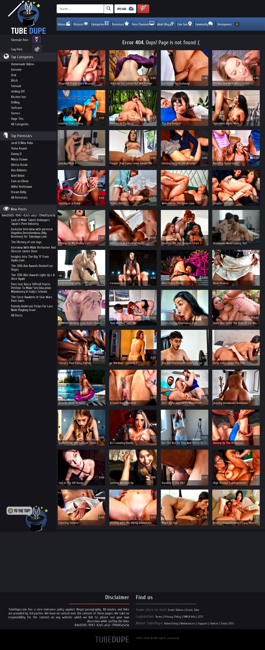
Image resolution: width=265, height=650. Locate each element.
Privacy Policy (173, 617)
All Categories (20, 124)
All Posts (16, 315)
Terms (158, 617)
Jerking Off (18, 91)
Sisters (15, 113)
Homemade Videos (22, 64)
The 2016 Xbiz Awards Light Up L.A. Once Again (33, 277)
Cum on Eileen (20, 181)
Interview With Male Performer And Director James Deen (33, 249)
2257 (200, 617)
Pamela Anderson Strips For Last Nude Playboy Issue (32, 308)
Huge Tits (17, 119)
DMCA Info (189, 617)
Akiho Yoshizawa (21, 187)
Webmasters (187, 623)
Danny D (16, 154)
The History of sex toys (26, 242)
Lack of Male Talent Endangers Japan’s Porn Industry (30, 222)
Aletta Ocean (19, 165)
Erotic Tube (192, 610)
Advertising (171, 623)
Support (203, 623)
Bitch (14, 81)
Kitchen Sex (18, 97)
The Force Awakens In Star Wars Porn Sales (31, 299)
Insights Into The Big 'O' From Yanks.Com (30, 258)
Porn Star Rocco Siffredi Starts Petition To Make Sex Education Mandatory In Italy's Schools (31, 288)
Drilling (15, 102)
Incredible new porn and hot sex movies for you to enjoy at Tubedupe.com (28, 17)
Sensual (16, 86)
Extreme (16, 70)
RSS (231, 623)
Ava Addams (19, 170)
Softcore (16, 108)
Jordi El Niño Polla (22, 143)
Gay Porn (16, 49)
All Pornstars (19, 197)
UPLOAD (125, 9)
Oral (13, 75)
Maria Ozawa (19, 159)
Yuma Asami (19, 148)
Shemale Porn (19, 40)
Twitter (214, 623)
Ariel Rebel (17, 176)
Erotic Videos (176, 610)
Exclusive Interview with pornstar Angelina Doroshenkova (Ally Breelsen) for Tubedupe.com (32, 233)
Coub (224, 623)
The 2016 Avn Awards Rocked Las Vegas (32, 268)
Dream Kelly (18, 192)
